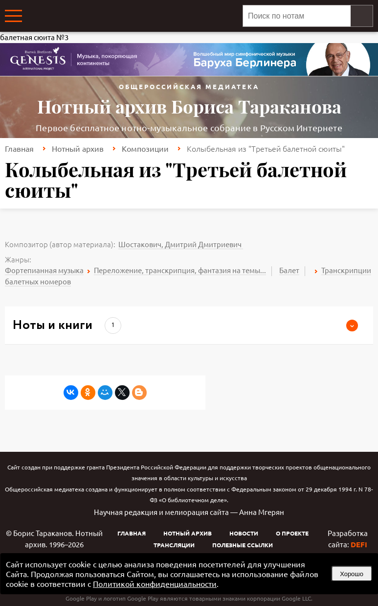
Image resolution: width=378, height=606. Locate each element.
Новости (243, 533)
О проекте (292, 533)
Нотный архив (78, 148)
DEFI (359, 544)
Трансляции (174, 545)
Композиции (145, 148)
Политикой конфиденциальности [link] (155, 583)
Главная (19, 148)
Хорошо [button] (351, 574)
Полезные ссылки (242, 545)
